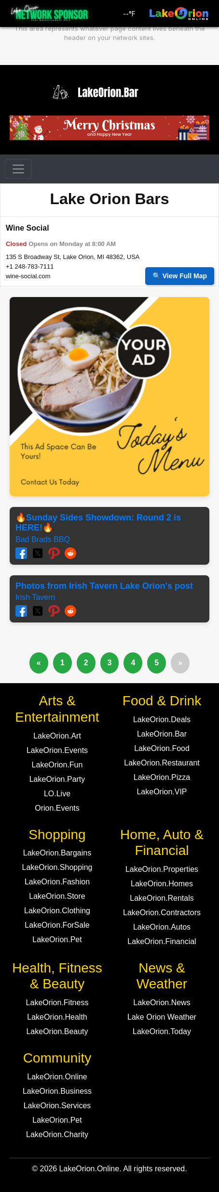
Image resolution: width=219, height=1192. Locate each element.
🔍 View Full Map (179, 276)
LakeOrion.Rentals (162, 898)
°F (129, 14)
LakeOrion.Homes (162, 884)
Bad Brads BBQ (42, 539)
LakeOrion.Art (57, 736)
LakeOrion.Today (162, 1031)
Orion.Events (57, 808)
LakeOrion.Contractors (162, 912)
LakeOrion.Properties (161, 869)
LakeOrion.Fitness (57, 1002)
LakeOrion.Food (162, 748)
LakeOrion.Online (57, 1077)
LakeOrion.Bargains (57, 853)
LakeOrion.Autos (162, 927)
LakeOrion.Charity (57, 1134)
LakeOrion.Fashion (57, 882)
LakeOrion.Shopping (57, 867)
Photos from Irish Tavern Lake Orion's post (104, 586)
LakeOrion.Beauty (57, 1031)
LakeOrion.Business (57, 1091)
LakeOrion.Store (57, 896)
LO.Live (57, 794)
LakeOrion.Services (57, 1105)
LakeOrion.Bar (162, 734)
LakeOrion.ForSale (57, 925)
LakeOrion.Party (57, 779)
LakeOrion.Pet (57, 939)
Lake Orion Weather (161, 1017)
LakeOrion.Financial (161, 941)
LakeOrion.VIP (162, 792)
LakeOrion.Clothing (57, 911)
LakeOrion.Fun (57, 765)
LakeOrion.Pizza (162, 777)
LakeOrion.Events (57, 750)
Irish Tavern (35, 597)
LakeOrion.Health (57, 1017)
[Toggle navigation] (18, 169)
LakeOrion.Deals (162, 719)
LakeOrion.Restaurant (162, 763)
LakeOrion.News (161, 1002)
